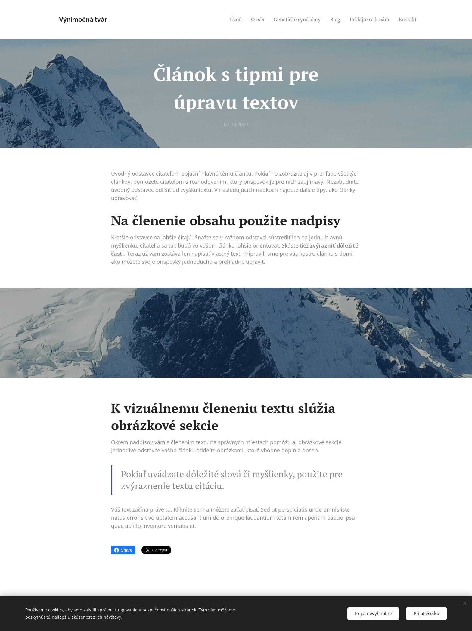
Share (123, 550)
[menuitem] (237, 19)
